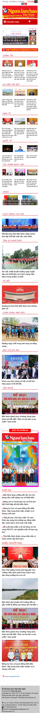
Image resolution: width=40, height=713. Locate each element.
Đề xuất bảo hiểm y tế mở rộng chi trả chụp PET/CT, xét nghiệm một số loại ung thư (20, 529)
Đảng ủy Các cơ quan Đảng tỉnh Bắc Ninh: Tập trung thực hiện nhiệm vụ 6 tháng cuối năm (7, 74)
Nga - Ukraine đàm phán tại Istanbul (31, 156)
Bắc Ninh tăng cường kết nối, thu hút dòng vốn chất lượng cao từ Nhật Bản (18, 496)
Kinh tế (6, 113)
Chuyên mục (17, 21)
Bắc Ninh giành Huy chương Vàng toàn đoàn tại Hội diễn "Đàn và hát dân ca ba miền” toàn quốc (19, 419)
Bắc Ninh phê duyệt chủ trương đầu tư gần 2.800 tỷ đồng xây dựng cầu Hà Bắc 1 (19, 132)
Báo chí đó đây (11, 350)
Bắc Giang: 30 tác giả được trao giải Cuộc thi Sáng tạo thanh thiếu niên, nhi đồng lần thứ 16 (32, 183)
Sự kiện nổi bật (11, 84)
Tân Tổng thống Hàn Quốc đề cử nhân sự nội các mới (18, 158)
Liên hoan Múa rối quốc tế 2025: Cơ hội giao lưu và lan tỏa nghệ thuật (7, 158)
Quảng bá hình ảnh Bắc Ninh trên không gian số (19, 307)
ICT (13, 711)
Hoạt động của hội (13, 214)
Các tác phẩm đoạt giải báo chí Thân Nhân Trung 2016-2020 (19, 182)
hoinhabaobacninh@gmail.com (19, 709)
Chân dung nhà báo (14, 313)
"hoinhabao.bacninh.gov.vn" (27, 697)
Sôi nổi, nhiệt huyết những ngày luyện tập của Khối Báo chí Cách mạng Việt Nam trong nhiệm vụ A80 (18, 274)
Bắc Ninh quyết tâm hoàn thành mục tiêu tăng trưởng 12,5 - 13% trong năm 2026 (19, 103)
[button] (20, 676)
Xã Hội (6, 281)
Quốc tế (7, 141)
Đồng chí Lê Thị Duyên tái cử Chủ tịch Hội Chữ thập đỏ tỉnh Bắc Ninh (19, 503)
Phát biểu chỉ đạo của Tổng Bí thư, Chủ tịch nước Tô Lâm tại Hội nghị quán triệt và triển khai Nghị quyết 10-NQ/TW (31, 104)
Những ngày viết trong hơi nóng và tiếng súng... (19, 345)
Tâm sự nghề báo (12, 241)
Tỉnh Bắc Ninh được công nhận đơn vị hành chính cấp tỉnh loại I (19, 537)
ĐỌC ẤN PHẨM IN (20, 430)
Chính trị (8, 55)
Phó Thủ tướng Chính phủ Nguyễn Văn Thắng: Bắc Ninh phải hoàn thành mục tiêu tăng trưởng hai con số (7, 133)
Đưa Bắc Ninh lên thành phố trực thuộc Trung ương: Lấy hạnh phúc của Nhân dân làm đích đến (31, 133)
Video (6, 192)
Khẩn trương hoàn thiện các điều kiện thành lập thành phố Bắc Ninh (7, 102)
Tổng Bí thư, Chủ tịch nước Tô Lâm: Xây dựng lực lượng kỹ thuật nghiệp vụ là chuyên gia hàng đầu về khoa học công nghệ (32, 76)
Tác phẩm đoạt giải (13, 164)
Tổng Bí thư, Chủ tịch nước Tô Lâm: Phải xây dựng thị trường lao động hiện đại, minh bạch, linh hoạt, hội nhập (20, 75)
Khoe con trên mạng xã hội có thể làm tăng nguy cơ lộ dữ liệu (18, 382)
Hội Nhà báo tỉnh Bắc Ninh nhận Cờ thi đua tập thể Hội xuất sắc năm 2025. (18, 235)
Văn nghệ (8, 388)
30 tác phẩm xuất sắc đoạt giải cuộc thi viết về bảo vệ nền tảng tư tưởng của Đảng (7, 183)
